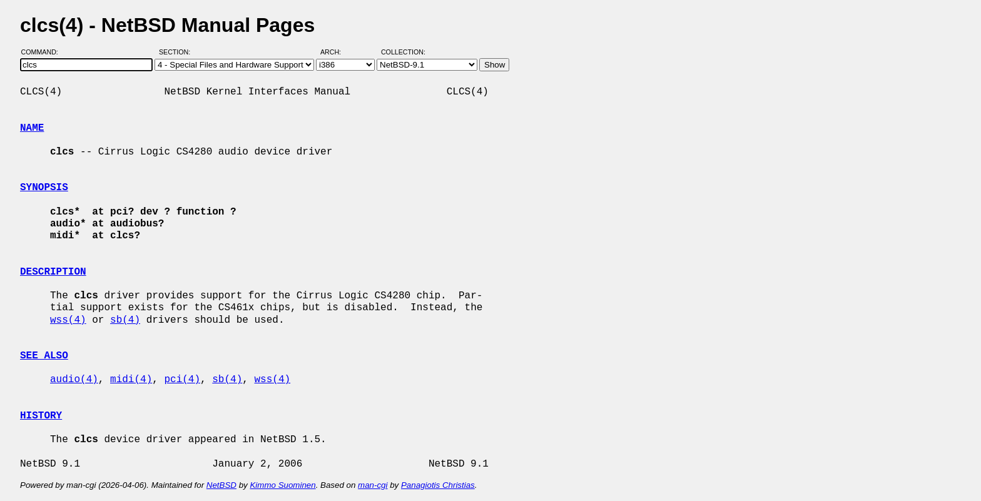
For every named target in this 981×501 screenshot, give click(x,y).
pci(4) (182, 380)
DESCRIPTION (53, 272)
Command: (43, 52)
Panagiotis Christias (438, 485)
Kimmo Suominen (282, 485)
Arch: (336, 52)
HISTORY (41, 416)
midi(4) (131, 380)
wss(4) (68, 320)
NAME (32, 128)
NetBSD (221, 485)
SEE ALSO (44, 356)
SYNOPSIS (44, 188)
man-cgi (372, 485)
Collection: (403, 52)
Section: (177, 52)
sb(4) (125, 320)
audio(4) (74, 380)
